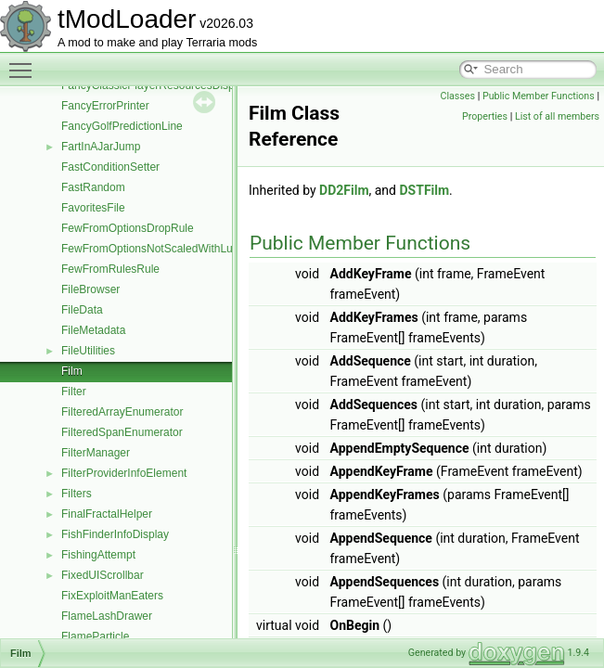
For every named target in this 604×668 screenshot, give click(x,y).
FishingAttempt (98, 554)
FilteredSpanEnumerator (122, 432)
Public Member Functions (538, 96)
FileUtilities (88, 350)
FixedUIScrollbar (102, 575)
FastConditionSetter (110, 167)
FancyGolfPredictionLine (122, 126)
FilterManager (95, 452)
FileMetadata (93, 330)
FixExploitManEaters (112, 595)
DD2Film (343, 190)
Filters (76, 493)
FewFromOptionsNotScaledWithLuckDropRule (175, 248)
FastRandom (93, 187)
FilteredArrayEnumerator (122, 411)
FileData (82, 309)
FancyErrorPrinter (105, 105)
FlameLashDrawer (106, 616)
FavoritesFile (93, 207)
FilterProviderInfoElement (123, 473)
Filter (73, 391)
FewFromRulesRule (110, 269)
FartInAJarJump (100, 146)
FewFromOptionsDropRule (127, 228)
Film (72, 371)
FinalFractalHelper (106, 513)
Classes (458, 96)
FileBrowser (90, 289)
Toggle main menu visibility (25, 62)
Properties (485, 116)
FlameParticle (95, 636)
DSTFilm (424, 190)
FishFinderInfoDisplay (115, 534)
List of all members (557, 116)
